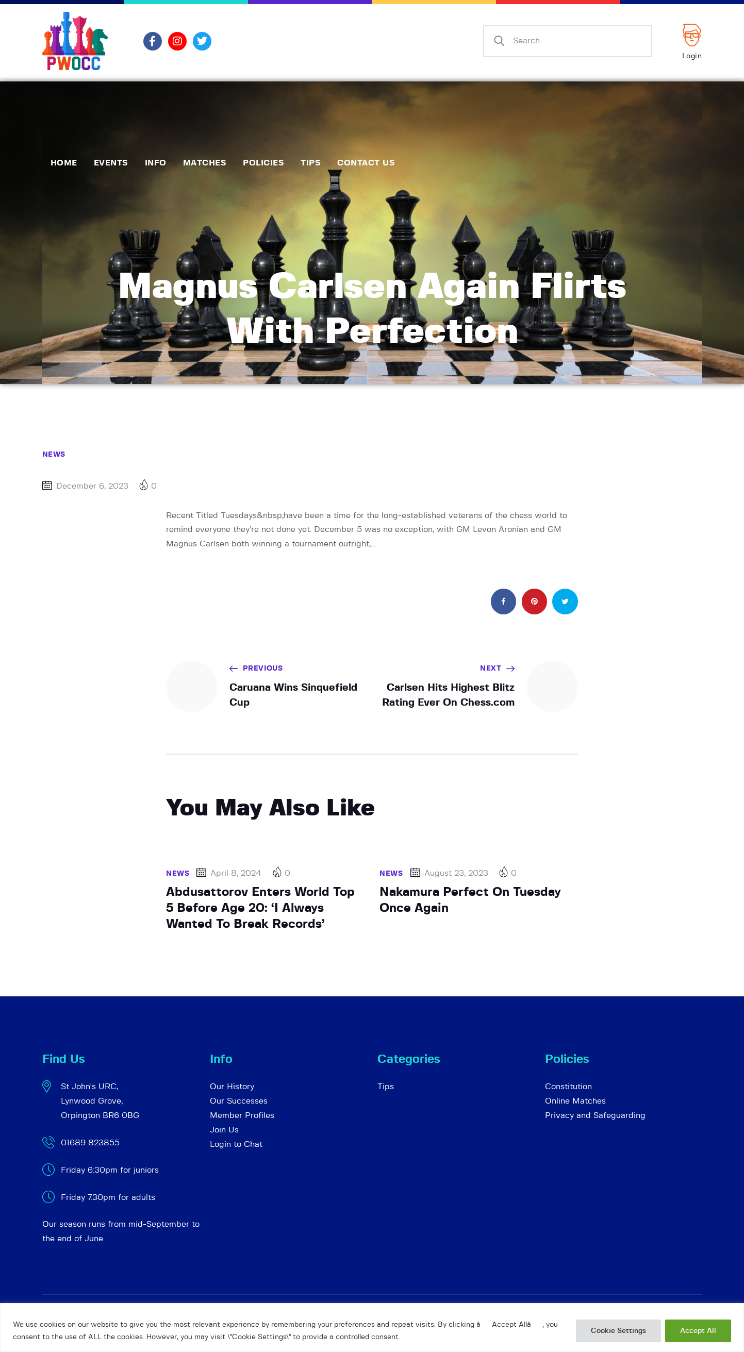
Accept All (698, 1330)
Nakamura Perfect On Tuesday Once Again (470, 900)
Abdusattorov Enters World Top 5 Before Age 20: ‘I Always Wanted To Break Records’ (260, 908)
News (53, 454)
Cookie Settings (618, 1330)
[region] (372, 1327)
